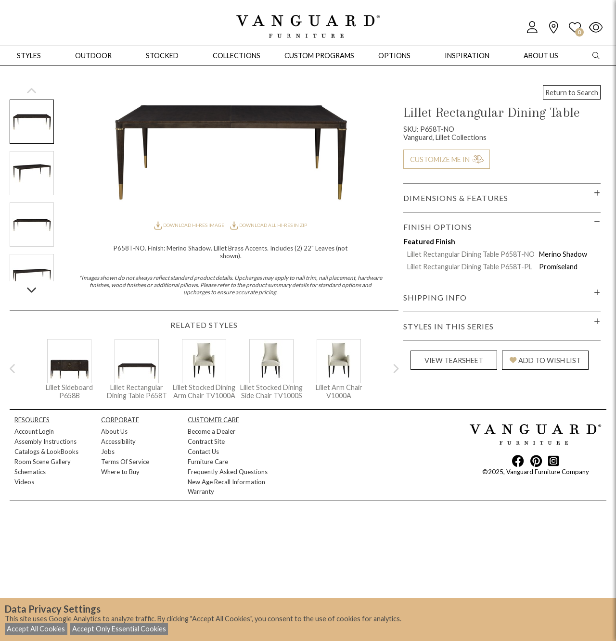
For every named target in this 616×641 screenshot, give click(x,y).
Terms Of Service (125, 461)
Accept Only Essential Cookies (119, 629)
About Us (114, 431)
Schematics (30, 472)
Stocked (162, 55)
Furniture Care (208, 461)
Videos (24, 482)
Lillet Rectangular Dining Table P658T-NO (471, 254)
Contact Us (203, 451)
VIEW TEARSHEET (453, 360)
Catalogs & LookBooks (46, 451)
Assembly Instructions (45, 441)
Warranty (201, 491)
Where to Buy (120, 472)
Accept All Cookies (36, 629)
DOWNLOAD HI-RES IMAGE (189, 225)
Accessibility (118, 441)
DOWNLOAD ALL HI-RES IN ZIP (268, 225)
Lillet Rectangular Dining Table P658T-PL (469, 267)
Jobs (108, 451)
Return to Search (571, 92)
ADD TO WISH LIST (545, 360)
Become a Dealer (211, 431)
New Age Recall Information (226, 482)
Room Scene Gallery (42, 461)
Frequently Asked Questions (228, 472)
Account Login (34, 431)
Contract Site (206, 441)
